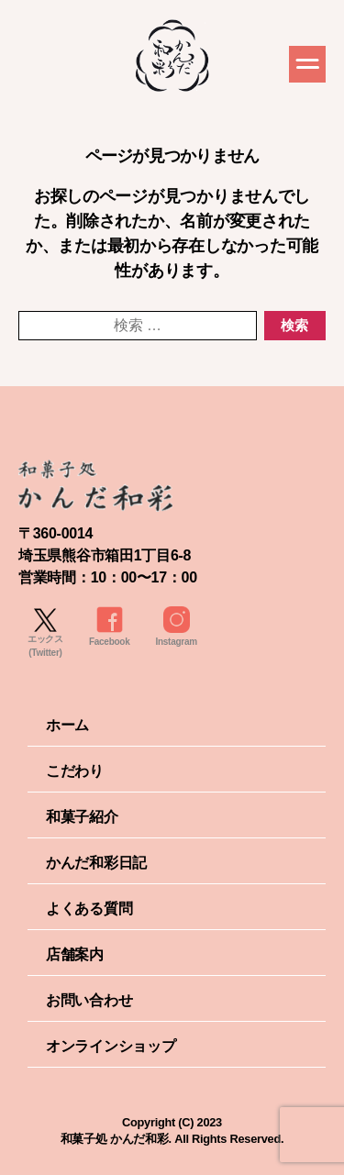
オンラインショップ (111, 1046)
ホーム (67, 725)
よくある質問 (89, 908)
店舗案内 (75, 954)
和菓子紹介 (82, 817)
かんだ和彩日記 (96, 862)
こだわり (75, 771)
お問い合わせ (89, 1000)
